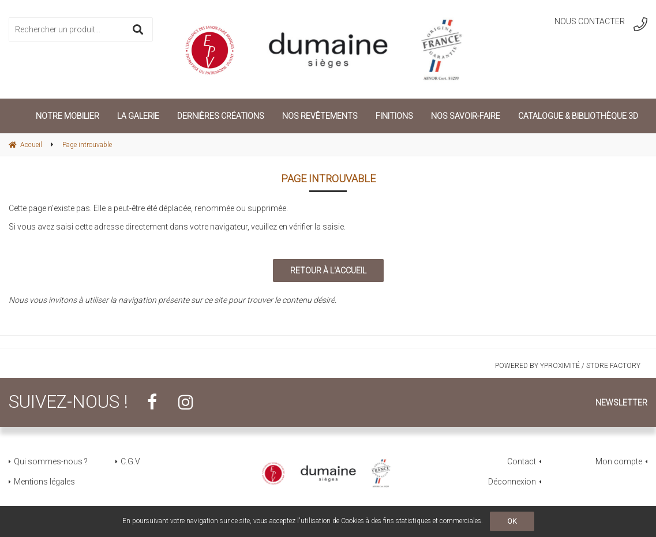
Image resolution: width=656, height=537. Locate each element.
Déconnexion (512, 481)
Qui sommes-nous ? (51, 461)
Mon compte (618, 461)
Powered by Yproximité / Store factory (567, 366)
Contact (521, 461)
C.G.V (130, 461)
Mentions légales (44, 481)
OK (512, 521)
